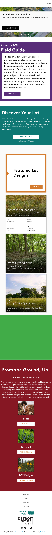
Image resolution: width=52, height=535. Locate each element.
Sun (28, 230)
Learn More (11, 28)
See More (36, 187)
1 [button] (21, 35)
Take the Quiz (26, 137)
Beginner (29, 226)
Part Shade (32, 230)
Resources (26, 502)
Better (8, 230)
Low (8, 226)
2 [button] (25, 35)
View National (26, 452)
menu (48, 3)
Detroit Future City (19, 531)
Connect (26, 507)
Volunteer (29, 221)
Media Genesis (44, 531)
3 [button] (28, 35)
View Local (26, 424)
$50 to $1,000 (10, 221)
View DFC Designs (26, 480)
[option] (26, 18)
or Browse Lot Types (26, 141)
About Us (26, 494)
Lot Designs (26, 498)
